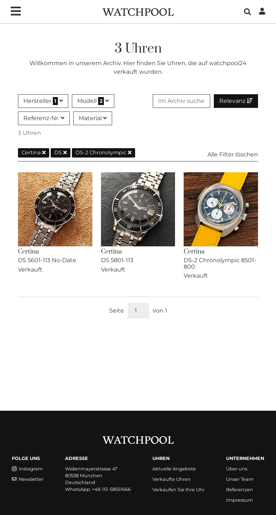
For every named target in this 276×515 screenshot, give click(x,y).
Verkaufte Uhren (171, 479)
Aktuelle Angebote (174, 468)
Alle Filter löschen (232, 154)
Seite (116, 310)
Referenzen (239, 489)
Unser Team (240, 479)
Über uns (236, 468)
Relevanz (236, 100)
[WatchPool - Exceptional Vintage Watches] (138, 11)
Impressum (239, 500)
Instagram (27, 468)
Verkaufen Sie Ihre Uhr (178, 489)
